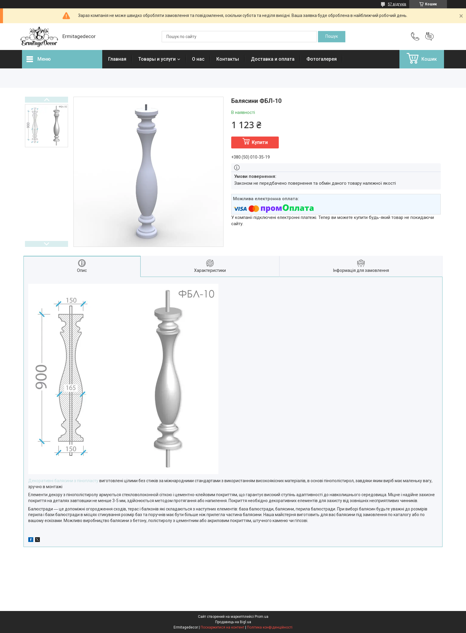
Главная (117, 59)
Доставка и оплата (273, 59)
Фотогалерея (321, 59)
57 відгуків (397, 4)
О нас (198, 59)
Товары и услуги (157, 59)
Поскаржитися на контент (222, 627)
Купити (260, 142)
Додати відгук (429, 37)
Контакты (227, 59)
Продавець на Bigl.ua (233, 622)
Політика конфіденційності (269, 627)
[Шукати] (331, 36)
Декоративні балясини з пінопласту (63, 480)
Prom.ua (261, 617)
